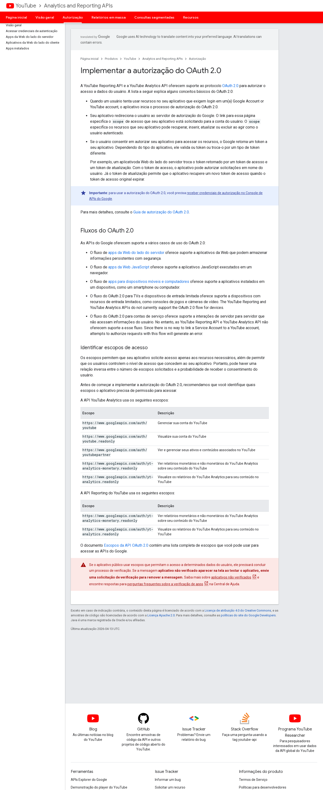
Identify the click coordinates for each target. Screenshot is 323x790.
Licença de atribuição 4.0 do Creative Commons (238, 610)
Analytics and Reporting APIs (78, 5)
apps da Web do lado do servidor (136, 252)
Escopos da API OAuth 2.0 (126, 545)
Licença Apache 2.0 (161, 615)
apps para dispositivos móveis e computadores (148, 281)
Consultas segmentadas (154, 17)
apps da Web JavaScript (128, 267)
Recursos (191, 17)
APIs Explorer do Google (89, 780)
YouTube (25, 5)
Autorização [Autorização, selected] (73, 17)
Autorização (197, 59)
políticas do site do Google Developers (248, 615)
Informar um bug (168, 780)
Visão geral (45, 17)
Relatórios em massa (109, 17)
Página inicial (16, 17)
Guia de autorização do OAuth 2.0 (161, 212)
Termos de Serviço (253, 780)
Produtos (111, 59)
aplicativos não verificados (231, 577)
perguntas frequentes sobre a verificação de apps (165, 584)
